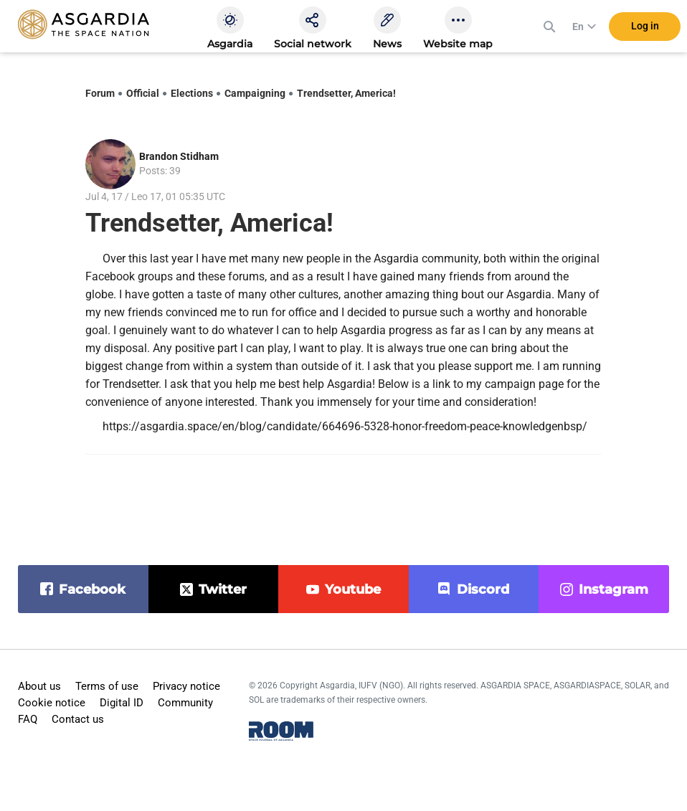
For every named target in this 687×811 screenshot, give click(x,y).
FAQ (27, 719)
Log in (645, 28)
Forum (100, 93)
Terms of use (106, 686)
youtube (353, 589)
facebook (92, 589)
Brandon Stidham (179, 156)
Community (185, 702)
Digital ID (121, 702)
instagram (613, 589)
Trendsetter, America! (346, 93)
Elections (192, 93)
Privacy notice (186, 686)
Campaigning (254, 93)
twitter (223, 589)
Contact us (78, 719)
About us (39, 686)
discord (483, 589)
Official (142, 93)
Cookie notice (51, 702)
